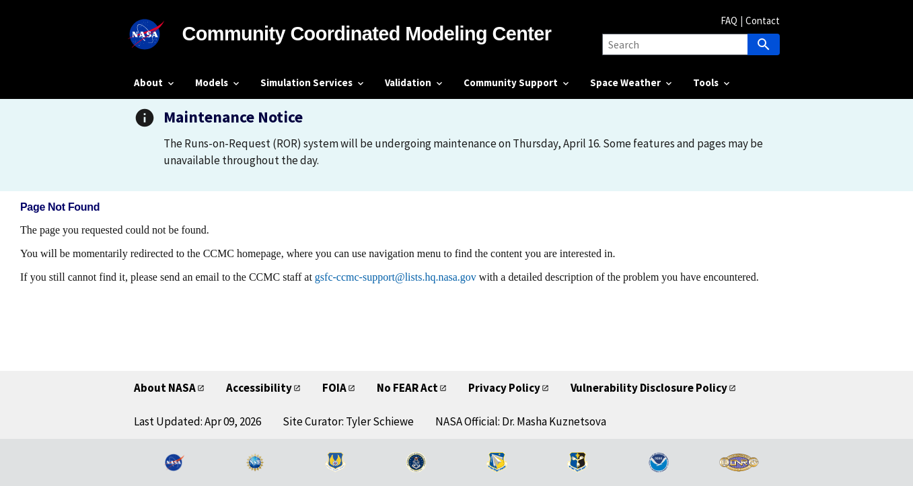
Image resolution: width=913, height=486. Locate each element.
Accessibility (259, 387)
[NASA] (158, 34)
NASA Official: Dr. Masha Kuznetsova (520, 421)
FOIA (334, 387)
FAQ (729, 20)
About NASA (165, 387)
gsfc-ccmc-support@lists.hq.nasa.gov (395, 277)
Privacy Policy (504, 387)
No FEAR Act (407, 387)
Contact (762, 20)
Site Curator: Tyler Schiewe (348, 421)
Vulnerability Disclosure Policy (649, 387)
